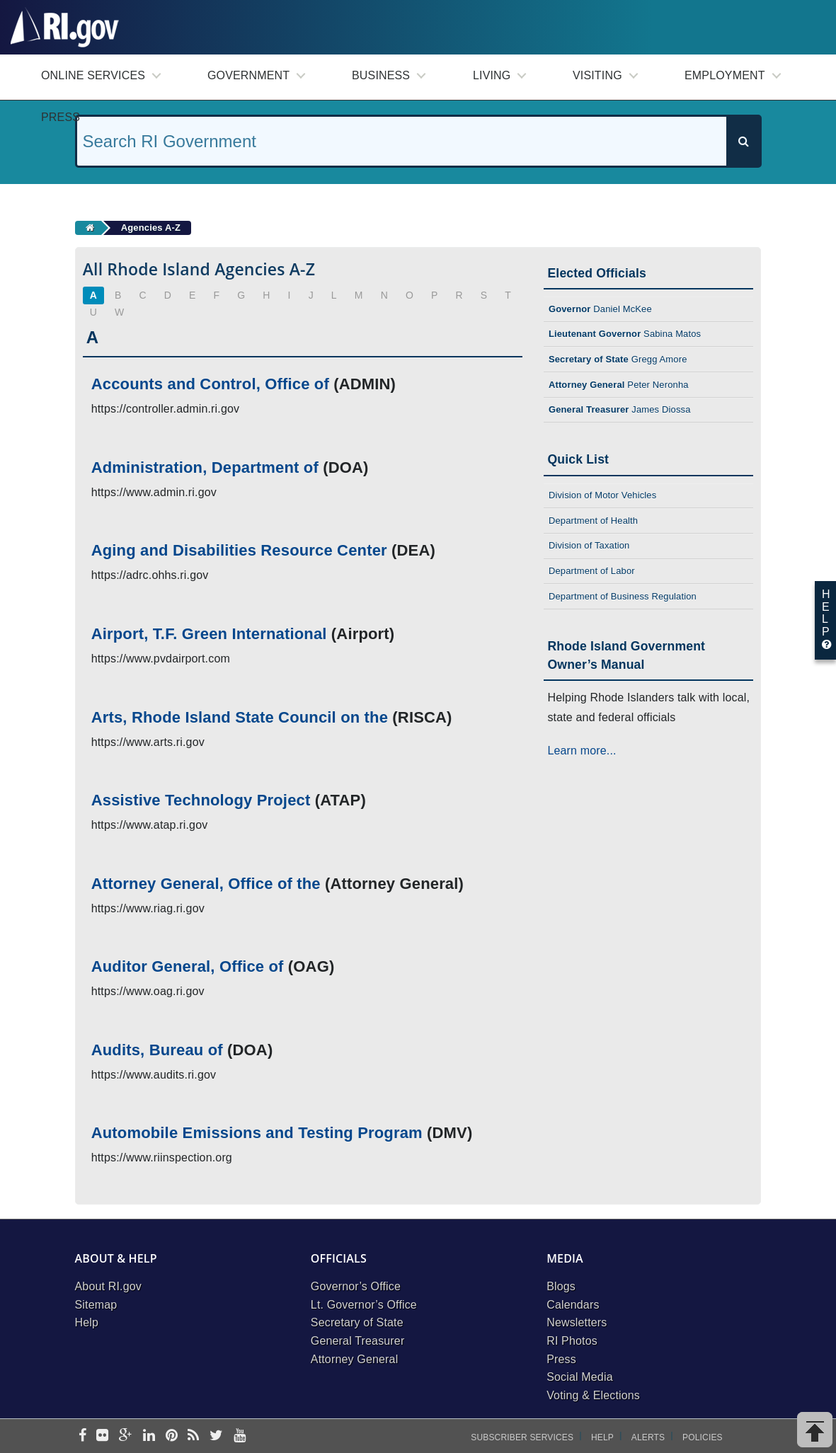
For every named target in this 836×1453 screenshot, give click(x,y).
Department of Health (593, 520)
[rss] (193, 1436)
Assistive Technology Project (201, 800)
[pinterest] (172, 1436)
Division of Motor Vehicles (602, 495)
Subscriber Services (522, 1437)
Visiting (597, 75)
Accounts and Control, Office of (210, 384)
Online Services (93, 75)
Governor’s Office (356, 1286)
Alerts (648, 1437)
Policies (702, 1437)
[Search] (743, 141)
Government (248, 75)
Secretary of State (357, 1322)
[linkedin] (149, 1436)
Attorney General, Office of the (206, 883)
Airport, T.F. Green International (209, 634)
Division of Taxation (589, 545)
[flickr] (102, 1436)
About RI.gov (108, 1286)
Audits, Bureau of (157, 1050)
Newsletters (576, 1322)
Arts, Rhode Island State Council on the (239, 717)
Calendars (572, 1305)
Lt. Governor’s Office (364, 1305)
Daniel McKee (600, 309)
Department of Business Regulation (623, 596)
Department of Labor (592, 570)
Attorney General (355, 1359)
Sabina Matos (625, 333)
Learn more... (581, 751)
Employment (725, 75)
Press (60, 117)
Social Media (579, 1377)
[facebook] (82, 1436)
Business (381, 75)
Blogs (561, 1286)
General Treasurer (358, 1341)
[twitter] (216, 1436)
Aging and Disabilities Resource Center (239, 550)
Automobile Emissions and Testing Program (257, 1133)
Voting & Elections (593, 1395)
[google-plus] (125, 1436)
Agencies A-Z (151, 227)
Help (87, 1322)
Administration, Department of (205, 467)
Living (491, 75)
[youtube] (240, 1436)
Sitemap (96, 1305)
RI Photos (571, 1341)
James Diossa (620, 409)
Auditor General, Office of (187, 966)
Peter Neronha (619, 384)
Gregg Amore (618, 359)
